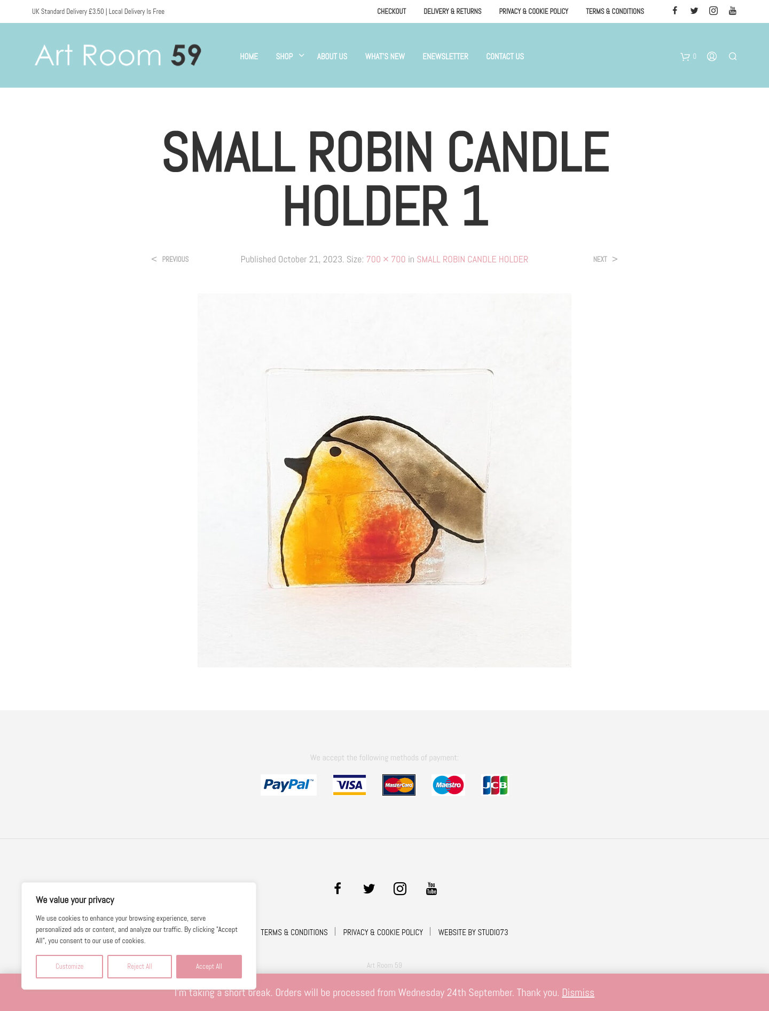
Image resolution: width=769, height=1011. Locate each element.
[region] (138, 936)
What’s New (385, 56)
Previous (175, 259)
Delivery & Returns (452, 11)
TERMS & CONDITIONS (294, 932)
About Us (332, 56)
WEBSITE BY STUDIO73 (473, 932)
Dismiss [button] (578, 992)
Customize (69, 966)
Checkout (391, 11)
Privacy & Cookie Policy (533, 11)
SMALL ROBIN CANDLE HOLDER (472, 259)
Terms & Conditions (615, 11)
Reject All (139, 966)
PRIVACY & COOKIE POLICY (383, 932)
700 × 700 (385, 259)
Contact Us (505, 56)
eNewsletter (445, 56)
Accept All (209, 966)
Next (600, 259)
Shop (284, 56)
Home (249, 56)
